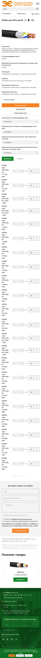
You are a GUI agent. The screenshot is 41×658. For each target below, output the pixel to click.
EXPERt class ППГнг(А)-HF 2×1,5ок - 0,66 (5, 309)
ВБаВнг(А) (20, 572)
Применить (8, 158)
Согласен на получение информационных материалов (20, 521)
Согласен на (18, 519)
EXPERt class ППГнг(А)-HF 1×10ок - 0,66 (5, 223)
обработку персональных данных (22, 519)
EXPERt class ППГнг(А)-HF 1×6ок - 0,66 (5, 210)
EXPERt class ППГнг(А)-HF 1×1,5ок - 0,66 (5, 171)
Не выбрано (8, 121)
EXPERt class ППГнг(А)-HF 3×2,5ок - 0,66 (5, 463)
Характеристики (20, 113)
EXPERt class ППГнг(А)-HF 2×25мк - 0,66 (5, 406)
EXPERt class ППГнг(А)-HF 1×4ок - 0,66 (5, 198)
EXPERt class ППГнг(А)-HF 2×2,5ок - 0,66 (5, 324)
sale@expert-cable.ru (11, 601)
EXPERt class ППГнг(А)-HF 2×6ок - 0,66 (5, 350)
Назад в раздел (9, 100)
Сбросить (20, 159)
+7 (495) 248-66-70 (6, 13)
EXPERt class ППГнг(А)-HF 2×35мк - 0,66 (5, 420)
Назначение (20, 109)
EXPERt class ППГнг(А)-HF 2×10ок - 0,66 (5, 363)
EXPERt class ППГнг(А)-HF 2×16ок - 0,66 (5, 392)
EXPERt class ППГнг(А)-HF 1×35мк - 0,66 (5, 281)
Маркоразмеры (20, 105)
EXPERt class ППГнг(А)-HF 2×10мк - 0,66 (5, 377)
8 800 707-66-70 (21, 13)
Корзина (36, 14)
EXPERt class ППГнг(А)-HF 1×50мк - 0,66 (5, 295)
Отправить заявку (20, 530)
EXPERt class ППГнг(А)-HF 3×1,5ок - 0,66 (5, 449)
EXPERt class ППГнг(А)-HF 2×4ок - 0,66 (5, 338)
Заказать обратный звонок (13, 597)
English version (10, 630)
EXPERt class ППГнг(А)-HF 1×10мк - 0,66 (5, 238)
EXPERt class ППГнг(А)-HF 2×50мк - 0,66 (5, 435)
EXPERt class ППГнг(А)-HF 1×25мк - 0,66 (5, 266)
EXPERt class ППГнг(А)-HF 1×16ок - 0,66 (5, 252)
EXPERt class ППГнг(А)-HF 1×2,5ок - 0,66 (5, 185)
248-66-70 (11, 593)
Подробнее (20, 580)
